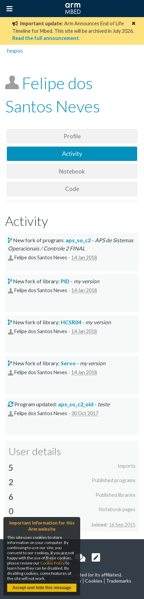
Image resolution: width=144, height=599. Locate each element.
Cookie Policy (52, 563)
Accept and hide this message (41, 587)
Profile (72, 136)
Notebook (72, 171)
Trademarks (118, 581)
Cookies (93, 581)
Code (72, 188)
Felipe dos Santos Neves (40, 258)
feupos (15, 50)
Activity (72, 153)
